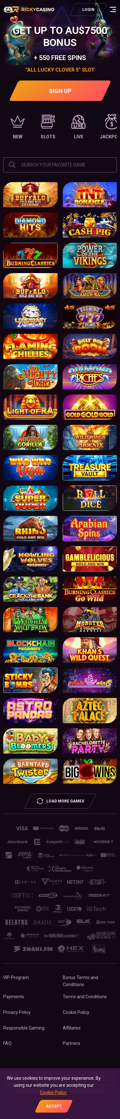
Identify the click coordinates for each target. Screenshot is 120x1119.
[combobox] (60, 164)
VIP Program (16, 977)
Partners (71, 1043)
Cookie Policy (76, 1012)
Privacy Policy (17, 1012)
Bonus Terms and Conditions (80, 981)
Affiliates (72, 1028)
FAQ (7, 1043)
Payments (13, 996)
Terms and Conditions (85, 996)
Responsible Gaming (23, 1028)
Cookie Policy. (53, 1092)
